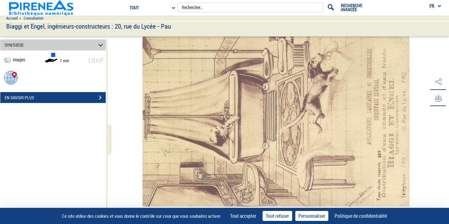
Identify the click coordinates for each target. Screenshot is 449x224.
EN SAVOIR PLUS (55, 97)
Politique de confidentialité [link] (361, 215)
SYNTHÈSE (55, 45)
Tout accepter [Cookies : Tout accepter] (243, 215)
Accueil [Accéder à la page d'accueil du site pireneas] (12, 18)
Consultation (33, 18)
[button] (11, 77)
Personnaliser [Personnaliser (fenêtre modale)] (311, 215)
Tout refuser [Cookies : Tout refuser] (277, 215)
